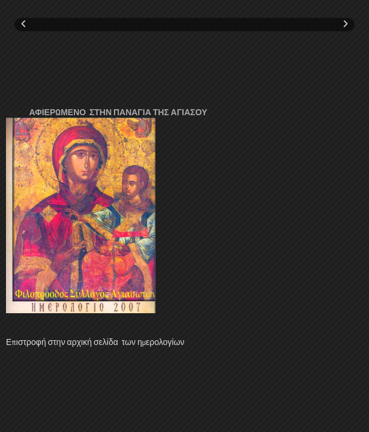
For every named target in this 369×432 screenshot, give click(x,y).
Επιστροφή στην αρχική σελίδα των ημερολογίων (95, 342)
